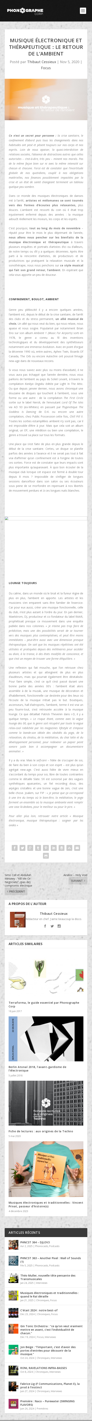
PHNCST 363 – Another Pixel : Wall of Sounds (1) (50, 1259)
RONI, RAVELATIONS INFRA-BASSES (43, 1368)
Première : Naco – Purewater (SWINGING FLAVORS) (47, 1403)
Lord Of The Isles (72, 402)
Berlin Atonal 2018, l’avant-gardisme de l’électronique (37, 1068)
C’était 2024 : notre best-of (39, 1310)
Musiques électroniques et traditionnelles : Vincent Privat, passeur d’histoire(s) (46, 1204)
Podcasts (54, 1246)
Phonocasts (41, 1246)
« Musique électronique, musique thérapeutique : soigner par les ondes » (46, 820)
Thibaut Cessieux (41, 61)
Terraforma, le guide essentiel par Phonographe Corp (44, 1004)
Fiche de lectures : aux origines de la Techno (41, 1131)
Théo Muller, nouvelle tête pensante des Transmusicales (47, 1277)
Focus (46, 67)
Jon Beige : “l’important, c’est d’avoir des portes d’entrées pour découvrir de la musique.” (48, 1350)
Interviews (41, 1283)
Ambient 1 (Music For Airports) (53, 333)
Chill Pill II (76, 416)
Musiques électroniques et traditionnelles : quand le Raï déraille (49, 1294)
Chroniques (42, 1300)
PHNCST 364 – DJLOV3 (35, 1242)
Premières (42, 1408)
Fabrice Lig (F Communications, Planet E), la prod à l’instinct (50, 1385)
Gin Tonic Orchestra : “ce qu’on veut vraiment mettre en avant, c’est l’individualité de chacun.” (51, 1329)
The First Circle (73, 398)
